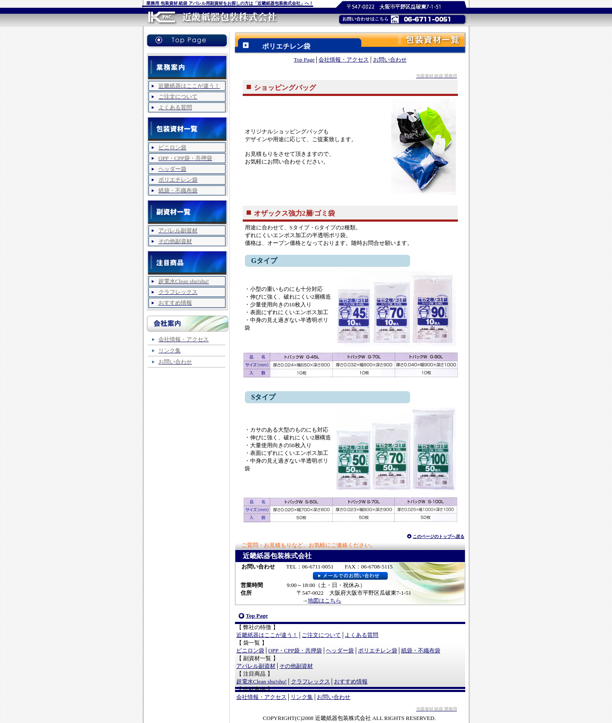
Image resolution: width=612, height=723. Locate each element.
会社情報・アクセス (343, 59)
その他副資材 (296, 666)
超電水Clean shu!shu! (261, 681)
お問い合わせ (390, 59)
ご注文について (321, 635)
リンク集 (302, 697)
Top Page (304, 59)
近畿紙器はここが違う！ (267, 635)
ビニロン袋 (250, 650)
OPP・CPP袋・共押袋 (295, 650)
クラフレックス (310, 681)
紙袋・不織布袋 (420, 650)
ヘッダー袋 (340, 650)
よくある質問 (361, 635)
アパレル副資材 (255, 666)
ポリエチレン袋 (377, 650)
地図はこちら (324, 600)
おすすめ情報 (351, 681)
